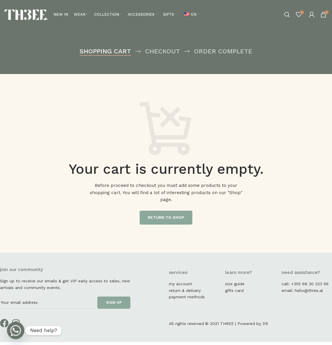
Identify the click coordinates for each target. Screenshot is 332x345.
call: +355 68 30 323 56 (305, 287)
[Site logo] (26, 15)
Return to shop (166, 220)
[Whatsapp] (15, 330)
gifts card (234, 293)
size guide (235, 287)
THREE (227, 326)
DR (265, 326)
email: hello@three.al (302, 293)
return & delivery (185, 293)
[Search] (287, 16)
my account (180, 287)
